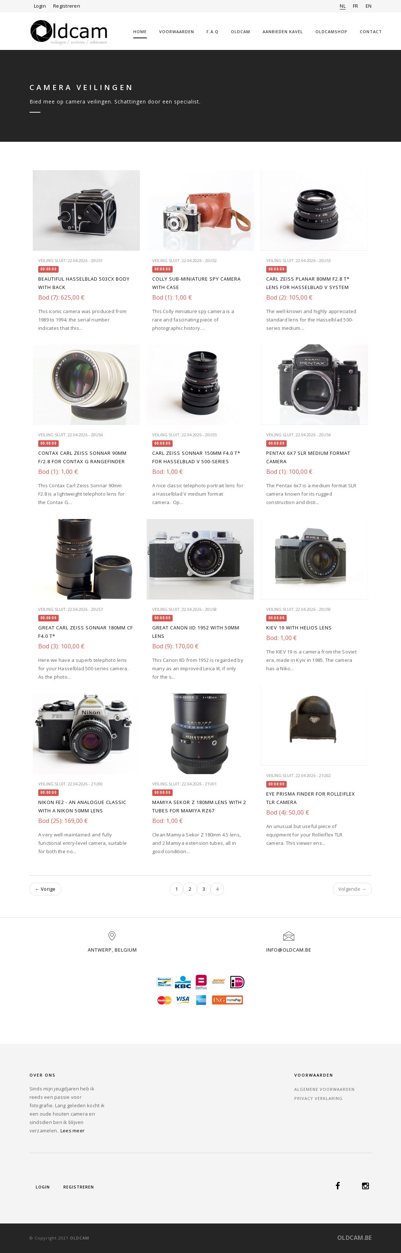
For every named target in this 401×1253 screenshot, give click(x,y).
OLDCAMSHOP (331, 31)
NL (343, 6)
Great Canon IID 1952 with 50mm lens (195, 631)
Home (140, 31)
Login (40, 6)
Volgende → (352, 889)
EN (369, 6)
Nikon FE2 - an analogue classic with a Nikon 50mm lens (82, 806)
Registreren (66, 6)
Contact (371, 31)
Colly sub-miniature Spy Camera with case (196, 283)
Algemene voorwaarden (324, 1089)
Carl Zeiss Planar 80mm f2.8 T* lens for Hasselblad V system (308, 283)
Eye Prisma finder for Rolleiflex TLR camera (310, 798)
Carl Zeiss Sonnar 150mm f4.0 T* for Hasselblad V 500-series (196, 457)
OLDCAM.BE (354, 1238)
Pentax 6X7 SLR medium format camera (308, 457)
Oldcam (240, 31)
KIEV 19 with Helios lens (299, 627)
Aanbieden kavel (283, 31)
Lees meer (72, 1130)
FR (355, 6)
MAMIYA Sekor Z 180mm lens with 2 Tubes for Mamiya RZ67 (199, 806)
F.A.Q (213, 31)
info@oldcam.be (288, 949)
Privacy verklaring (318, 1098)
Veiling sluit (52, 260)
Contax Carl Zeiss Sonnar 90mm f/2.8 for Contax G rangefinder (82, 457)
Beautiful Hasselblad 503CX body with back (84, 283)
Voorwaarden (176, 31)
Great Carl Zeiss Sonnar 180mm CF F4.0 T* (85, 631)
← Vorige (45, 889)
